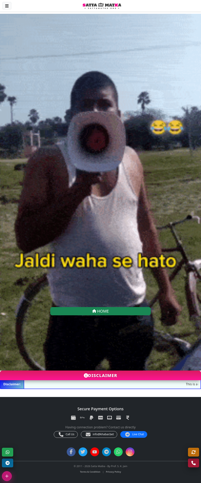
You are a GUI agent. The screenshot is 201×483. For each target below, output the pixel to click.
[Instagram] (130, 451)
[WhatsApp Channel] (118, 451)
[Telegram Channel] (7, 463)
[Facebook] (71, 451)
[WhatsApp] (7, 452)
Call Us (66, 434)
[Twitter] (83, 451)
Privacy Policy (113, 471)
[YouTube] (94, 451)
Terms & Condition (90, 471)
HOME (100, 311)
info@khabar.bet (100, 434)
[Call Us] (193, 463)
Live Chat (134, 434)
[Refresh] (193, 452)
